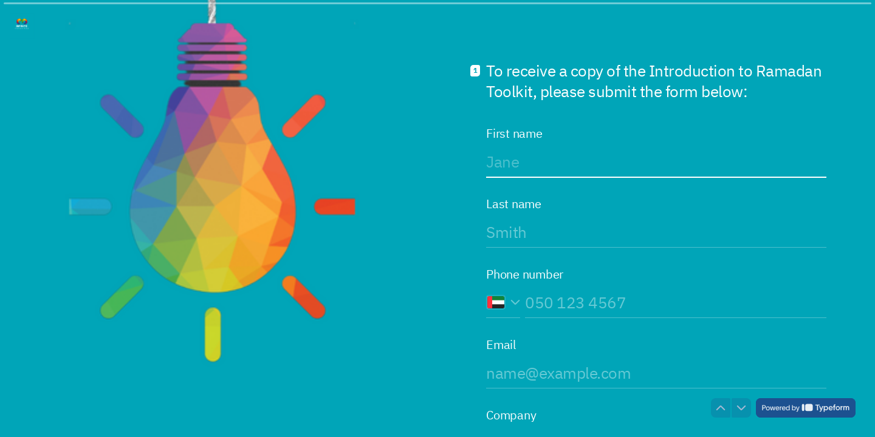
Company (511, 415)
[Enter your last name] (656, 232)
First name (514, 133)
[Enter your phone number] (675, 302)
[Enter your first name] (656, 161)
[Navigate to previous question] (720, 408)
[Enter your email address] (656, 372)
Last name (513, 204)
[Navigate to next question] (741, 408)
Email (501, 345)
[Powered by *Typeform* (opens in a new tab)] (806, 408)
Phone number (524, 274)
